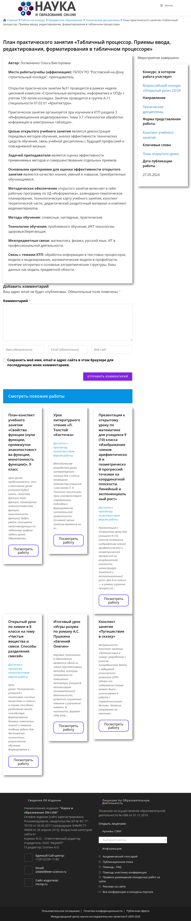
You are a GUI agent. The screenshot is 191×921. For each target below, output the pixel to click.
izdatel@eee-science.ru (51, 872)
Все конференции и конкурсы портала (128, 892)
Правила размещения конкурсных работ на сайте (129, 879)
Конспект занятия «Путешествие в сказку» (111, 629)
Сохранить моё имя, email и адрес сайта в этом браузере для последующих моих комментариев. (60, 362)
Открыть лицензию (112, 824)
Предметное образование (65, 20)
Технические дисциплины (103, 20)
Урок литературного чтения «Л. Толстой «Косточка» (66, 425)
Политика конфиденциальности (103, 911)
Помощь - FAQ (112, 867)
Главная (10, 20)
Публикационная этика (118, 862)
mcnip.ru (42, 884)
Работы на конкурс (33, 20)
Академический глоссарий (120, 856)
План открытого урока (161, 154)
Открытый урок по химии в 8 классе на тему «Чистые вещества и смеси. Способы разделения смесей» (22, 639)
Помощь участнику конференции (125, 872)
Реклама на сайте (114, 886)
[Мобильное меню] (166, 5)
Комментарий (16, 301)
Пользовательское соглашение (61, 911)
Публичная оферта (138, 911)
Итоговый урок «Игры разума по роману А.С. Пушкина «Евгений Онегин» (66, 634)
